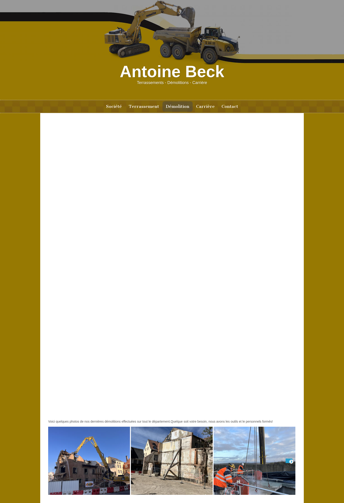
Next (289, 460)
